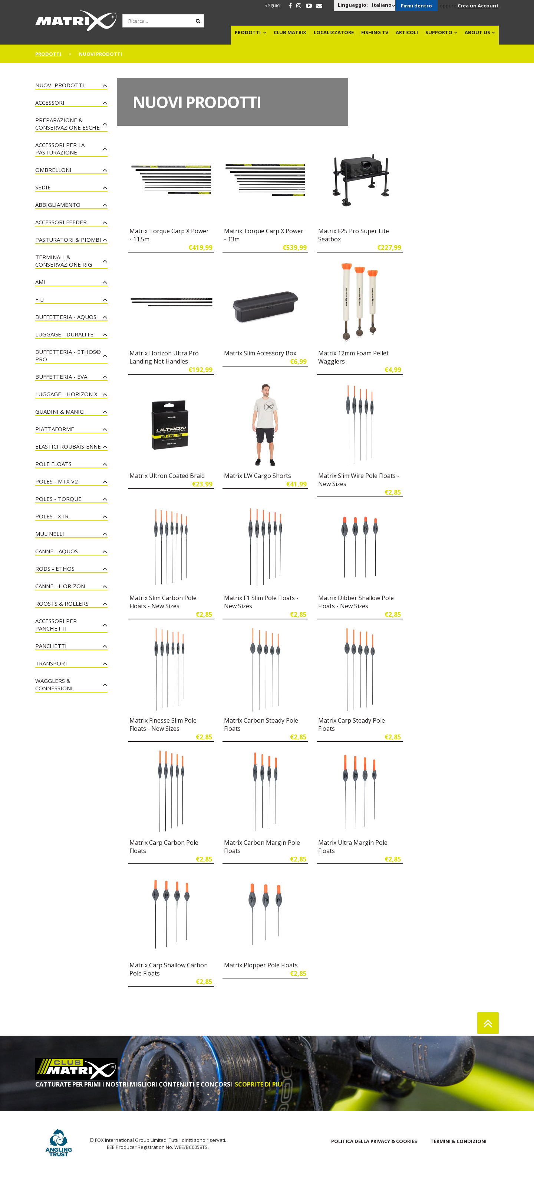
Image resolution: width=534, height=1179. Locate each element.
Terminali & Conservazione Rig (63, 260)
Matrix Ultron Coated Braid (167, 476)
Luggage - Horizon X (66, 394)
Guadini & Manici (60, 411)
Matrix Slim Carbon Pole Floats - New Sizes (163, 602)
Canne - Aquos (56, 551)
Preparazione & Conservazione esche (67, 123)
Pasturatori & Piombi (68, 239)
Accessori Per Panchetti (56, 624)
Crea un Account (478, 5)
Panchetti (51, 645)
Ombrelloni (53, 169)
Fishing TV (374, 32)
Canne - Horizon (60, 586)
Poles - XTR (52, 516)
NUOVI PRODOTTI (59, 85)
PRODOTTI (248, 32)
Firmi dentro (416, 5)
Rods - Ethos (55, 568)
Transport (52, 663)
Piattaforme (54, 429)
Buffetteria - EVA (61, 376)
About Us (477, 32)
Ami (40, 282)
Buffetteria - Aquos (65, 316)
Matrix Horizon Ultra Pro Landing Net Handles (164, 357)
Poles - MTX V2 (56, 481)
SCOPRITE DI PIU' (259, 1084)
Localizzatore (334, 32)
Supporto (438, 32)
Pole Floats (53, 464)
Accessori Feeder (61, 222)
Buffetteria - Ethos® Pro (68, 355)
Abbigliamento (57, 204)
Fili (40, 299)
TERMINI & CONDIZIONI (459, 1141)
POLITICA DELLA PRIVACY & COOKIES (374, 1141)
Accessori (50, 102)
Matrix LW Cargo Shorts (257, 476)
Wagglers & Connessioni (54, 684)
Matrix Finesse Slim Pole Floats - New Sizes (163, 724)
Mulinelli (49, 533)
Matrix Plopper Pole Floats (261, 965)
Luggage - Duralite (64, 334)
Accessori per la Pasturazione (60, 148)
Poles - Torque (58, 498)
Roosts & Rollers (62, 603)
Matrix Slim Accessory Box (260, 353)
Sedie (43, 187)
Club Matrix (290, 32)
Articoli (407, 32)
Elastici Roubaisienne (68, 446)
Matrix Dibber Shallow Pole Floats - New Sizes (356, 602)
